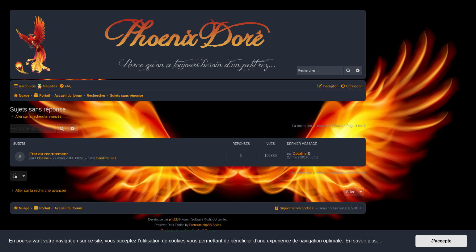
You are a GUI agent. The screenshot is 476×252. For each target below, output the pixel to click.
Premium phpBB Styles (205, 225)
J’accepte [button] (441, 240)
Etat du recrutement (48, 154)
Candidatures (106, 158)
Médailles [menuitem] (50, 86)
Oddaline (42, 158)
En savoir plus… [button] (364, 240)
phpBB (173, 219)
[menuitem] (65, 86)
